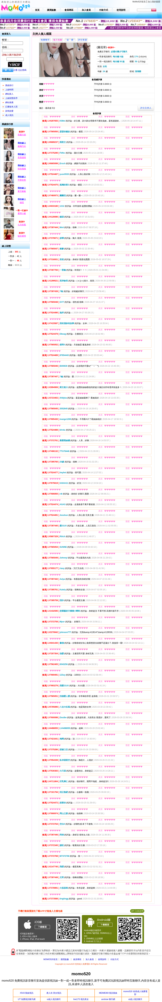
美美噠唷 (22, 157)
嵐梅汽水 (22, 146)
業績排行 (9, 85)
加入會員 (90, 959)
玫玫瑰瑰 (22, 169)
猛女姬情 (22, 236)
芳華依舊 (22, 180)
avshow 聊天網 (108, 999)
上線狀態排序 (11, 98)
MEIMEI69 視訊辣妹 (108, 993)
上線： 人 (14, 252)
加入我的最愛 (154, 2)
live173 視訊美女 (80, 999)
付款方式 (114, 959)
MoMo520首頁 (139, 2)
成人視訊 (9, 115)
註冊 (15, 70)
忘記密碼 (22, 70)
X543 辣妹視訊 (26, 993)
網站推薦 (9, 102)
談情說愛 (9, 111)
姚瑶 (22, 202)
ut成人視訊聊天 (54, 999)
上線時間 (9, 89)
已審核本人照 (11, 107)
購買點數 (64, 959)
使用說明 (102, 959)
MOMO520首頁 (50, 959)
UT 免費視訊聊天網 (26, 999)
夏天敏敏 (22, 191)
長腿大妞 (22, 134)
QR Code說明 (137, 911)
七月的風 (22, 224)
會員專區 (77, 959)
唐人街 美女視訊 (53, 993)
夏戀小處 (22, 213)
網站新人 (9, 94)
